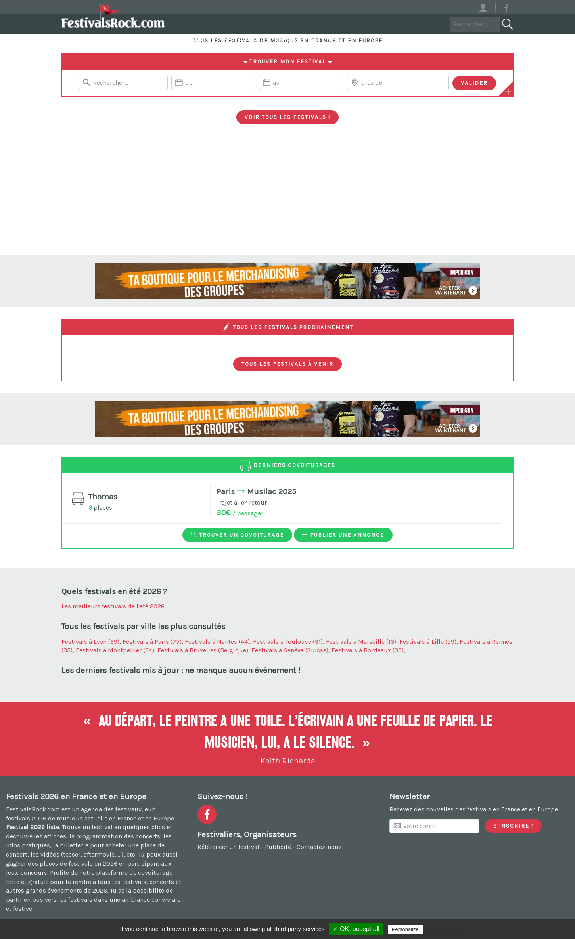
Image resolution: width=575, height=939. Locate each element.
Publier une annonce (343, 535)
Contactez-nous (319, 847)
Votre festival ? (408, 23)
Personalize (405, 929)
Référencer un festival (228, 847)
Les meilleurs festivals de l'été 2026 (113, 606)
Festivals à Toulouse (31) (288, 641)
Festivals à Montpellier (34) (115, 650)
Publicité (278, 847)
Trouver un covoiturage (237, 535)
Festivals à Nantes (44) (217, 641)
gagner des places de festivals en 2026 (61, 863)
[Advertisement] (287, 195)
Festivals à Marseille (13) (361, 641)
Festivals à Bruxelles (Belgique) (202, 650)
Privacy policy (444, 929)
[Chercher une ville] (398, 83)
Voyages (335, 23)
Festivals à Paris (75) (152, 641)
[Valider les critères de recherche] (474, 83)
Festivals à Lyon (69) (90, 641)
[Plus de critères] (508, 91)
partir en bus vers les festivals (49, 899)
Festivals (202, 23)
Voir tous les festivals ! (287, 117)
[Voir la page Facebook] (506, 9)
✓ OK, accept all (356, 929)
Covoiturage (270, 23)
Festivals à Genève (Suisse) (289, 650)
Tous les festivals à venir (288, 364)
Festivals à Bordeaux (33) (368, 650)
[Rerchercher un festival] (123, 83)
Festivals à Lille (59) (427, 641)
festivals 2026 (26, 818)
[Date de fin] (301, 83)
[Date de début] (213, 83)
